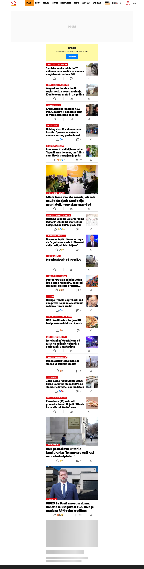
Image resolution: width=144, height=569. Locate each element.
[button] (121, 3)
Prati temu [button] (72, 57)
